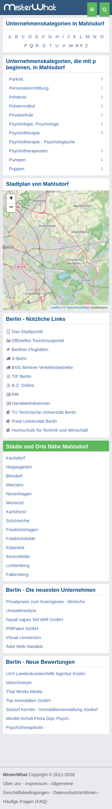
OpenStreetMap (78, 307)
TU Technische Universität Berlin (44, 412)
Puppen (16, 168)
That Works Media (24, 691)
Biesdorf (14, 475)
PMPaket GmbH (22, 628)
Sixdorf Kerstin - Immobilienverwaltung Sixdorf (52, 709)
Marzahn (14, 484)
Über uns (12, 783)
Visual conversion (23, 637)
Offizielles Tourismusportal (38, 340)
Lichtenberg (17, 565)
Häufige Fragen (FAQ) (25, 801)
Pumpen (17, 159)
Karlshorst (16, 511)
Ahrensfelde (18, 556)
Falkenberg (17, 574)
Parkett (16, 79)
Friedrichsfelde (20, 538)
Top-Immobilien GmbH (28, 700)
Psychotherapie (24, 132)
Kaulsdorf (15, 457)
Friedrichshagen (22, 529)
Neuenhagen (19, 493)
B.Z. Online (23, 385)
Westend (15, 502)
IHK (15, 394)
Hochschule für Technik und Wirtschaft (50, 430)
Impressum (36, 783)
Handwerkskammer (31, 403)
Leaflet (55, 307)
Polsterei (17, 96)
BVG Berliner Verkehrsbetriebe (42, 367)
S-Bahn (19, 358)
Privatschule (21, 114)
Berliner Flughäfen (30, 349)
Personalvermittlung (29, 88)
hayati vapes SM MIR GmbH (34, 619)
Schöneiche (17, 520)
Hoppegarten (19, 466)
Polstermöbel (22, 105)
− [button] (11, 207)
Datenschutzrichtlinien (75, 792)
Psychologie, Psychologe (34, 123)
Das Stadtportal (27, 331)
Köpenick (15, 547)
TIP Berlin (21, 376)
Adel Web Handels (24, 646)
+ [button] (11, 198)
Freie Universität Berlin (34, 421)
